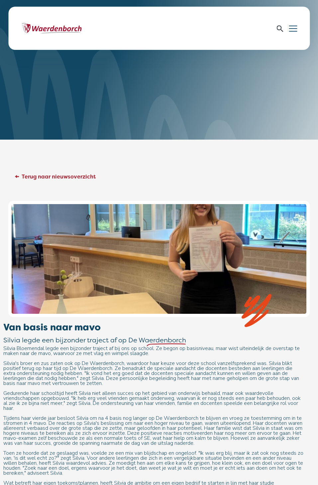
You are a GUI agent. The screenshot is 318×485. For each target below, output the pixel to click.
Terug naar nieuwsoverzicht (59, 176)
